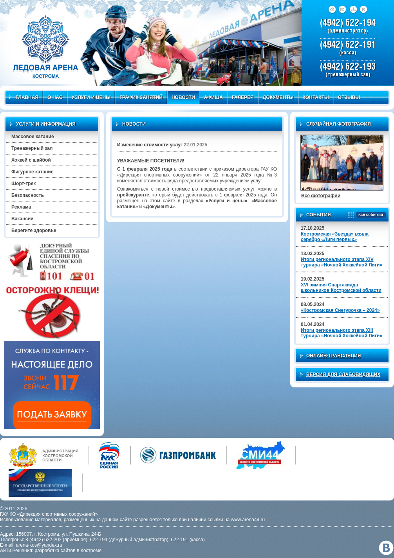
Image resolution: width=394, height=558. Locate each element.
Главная (23, 97)
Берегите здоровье (33, 230)
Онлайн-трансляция (333, 355)
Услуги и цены (91, 97)
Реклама (21, 207)
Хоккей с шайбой (31, 160)
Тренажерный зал (31, 148)
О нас (54, 97)
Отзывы (349, 97)
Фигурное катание (32, 172)
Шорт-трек (23, 183)
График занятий (141, 97)
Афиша (213, 97)
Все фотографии (320, 195)
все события (369, 215)
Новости (183, 97)
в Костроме (89, 550)
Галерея (243, 97)
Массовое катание (32, 136)
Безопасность (27, 195)
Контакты (316, 97)
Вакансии (22, 218)
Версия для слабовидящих (343, 374)
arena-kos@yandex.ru (39, 545)
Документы (278, 97)
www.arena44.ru (248, 519)
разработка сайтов (55, 550)
